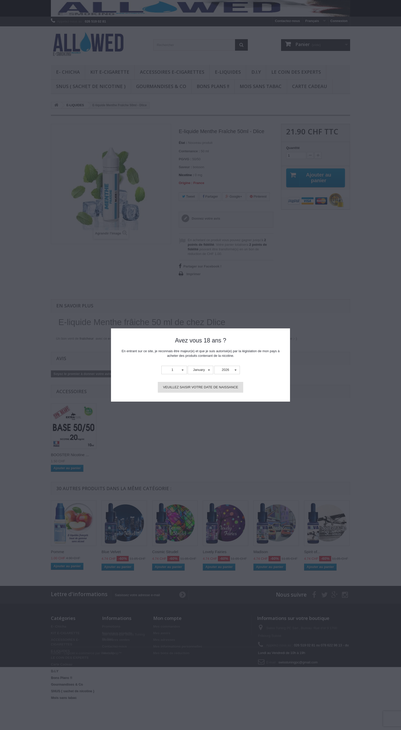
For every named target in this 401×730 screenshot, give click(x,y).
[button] (174, 370)
